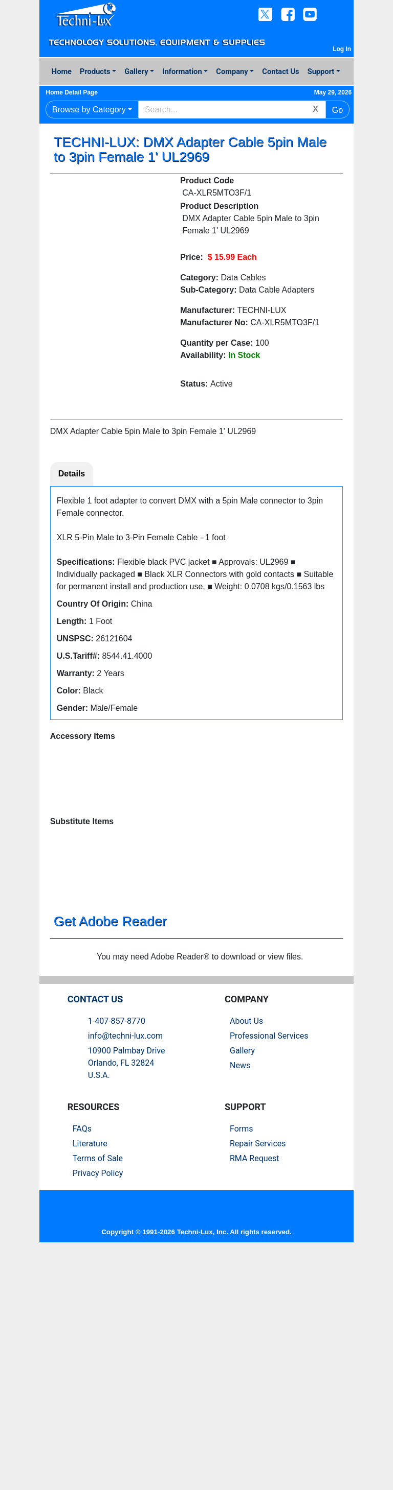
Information (182, 71)
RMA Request (254, 1383)
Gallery (136, 71)
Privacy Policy (98, 1398)
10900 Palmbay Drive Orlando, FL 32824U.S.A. (126, 1288)
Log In (342, 49)
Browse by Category (89, 109)
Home (62, 71)
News (240, 1290)
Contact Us (280, 71)
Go (337, 110)
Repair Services (258, 1369)
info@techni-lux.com (125, 1261)
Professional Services (269, 1261)
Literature (90, 1369)
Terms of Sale (98, 1383)
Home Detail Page (76, 92)
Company (232, 71)
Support (321, 71)
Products (95, 71)
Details (71, 475)
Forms (241, 1354)
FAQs (82, 1354)
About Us (246, 1246)
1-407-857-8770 (116, 1246)
